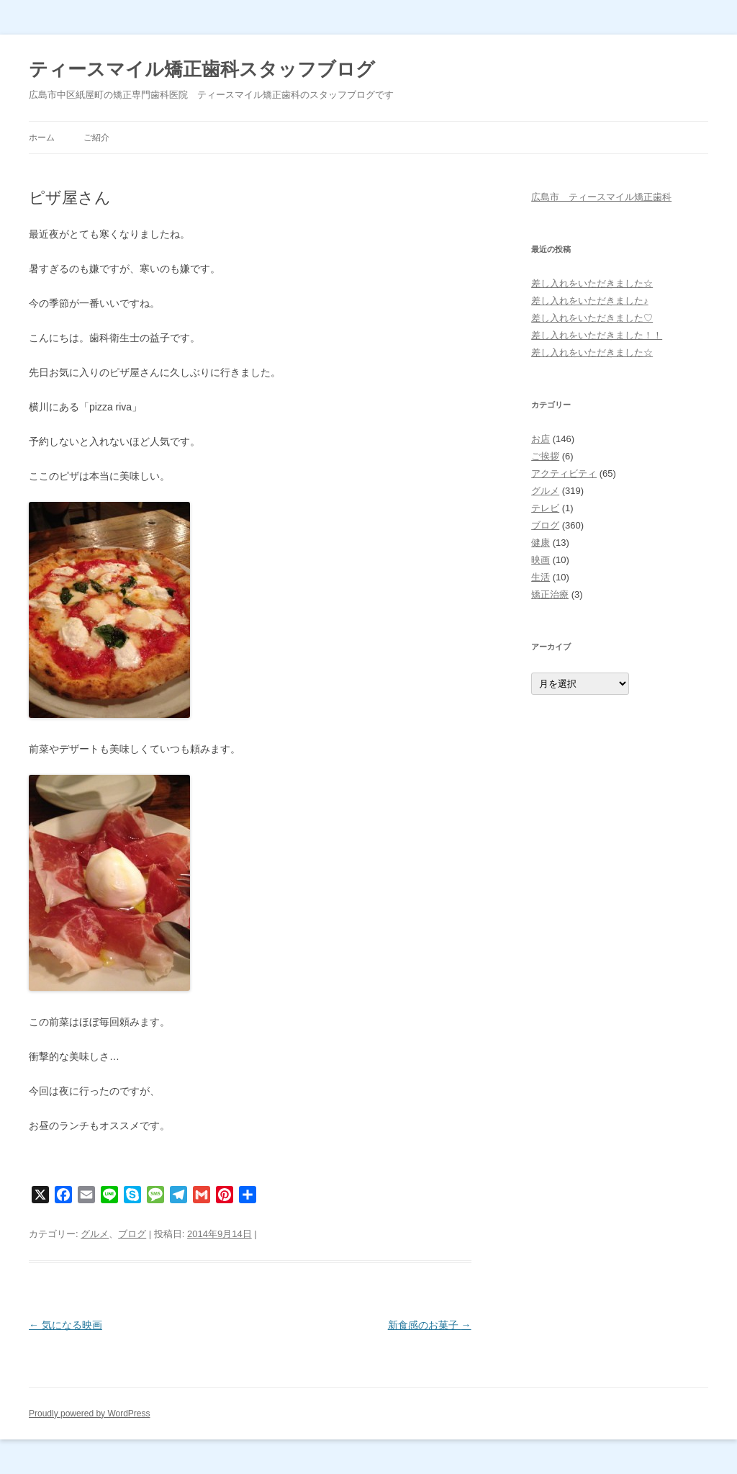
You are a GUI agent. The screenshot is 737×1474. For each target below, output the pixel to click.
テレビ (545, 508)
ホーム (42, 137)
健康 (540, 542)
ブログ (132, 1233)
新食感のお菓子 (429, 1325)
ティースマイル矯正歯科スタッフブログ (202, 69)
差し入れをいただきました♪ (589, 300)
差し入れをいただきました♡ (592, 318)
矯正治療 (550, 594)
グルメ (95, 1233)
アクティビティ (564, 473)
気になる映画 (65, 1325)
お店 (540, 438)
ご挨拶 (545, 456)
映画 (540, 559)
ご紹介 (96, 137)
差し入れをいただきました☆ (592, 283)
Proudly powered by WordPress (89, 1413)
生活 (540, 577)
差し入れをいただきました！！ (596, 335)
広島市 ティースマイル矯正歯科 (601, 197)
